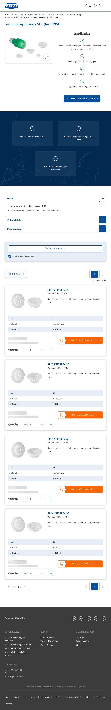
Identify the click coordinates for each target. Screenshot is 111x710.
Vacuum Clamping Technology (18, 648)
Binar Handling (83, 641)
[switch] (21, 256)
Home (7, 15)
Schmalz (80, 637)
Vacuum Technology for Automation (33, 15)
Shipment (89, 697)
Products (15, 15)
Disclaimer (29, 697)
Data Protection (45, 697)
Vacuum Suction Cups (74, 15)
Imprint (17, 697)
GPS (78, 645)
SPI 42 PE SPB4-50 (58, 513)
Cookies (8, 704)
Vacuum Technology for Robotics (19, 644)
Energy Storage (47, 645)
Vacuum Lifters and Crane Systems (16, 654)
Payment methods (73, 697)
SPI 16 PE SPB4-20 (58, 290)
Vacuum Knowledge (49, 641)
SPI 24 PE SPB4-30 (58, 364)
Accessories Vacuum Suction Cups (17, 17)
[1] (94, 274)
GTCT (58, 697)
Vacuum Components (56, 15)
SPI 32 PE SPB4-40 (58, 439)
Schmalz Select (47, 637)
